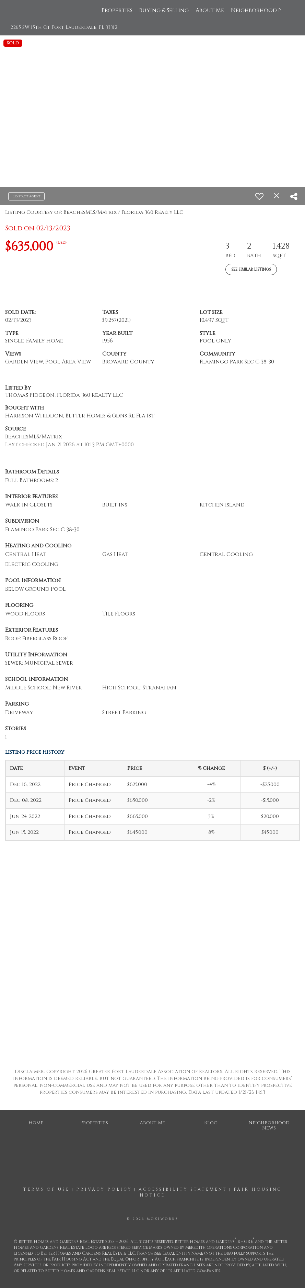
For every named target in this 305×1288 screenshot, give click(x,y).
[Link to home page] (27, 10)
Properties (117, 10)
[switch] (259, 196)
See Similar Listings (251, 269)
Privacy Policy (104, 1189)
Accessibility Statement (183, 1189)
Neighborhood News (262, 10)
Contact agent (26, 196)
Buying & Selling (164, 10)
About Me (210, 10)
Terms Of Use (46, 1189)
